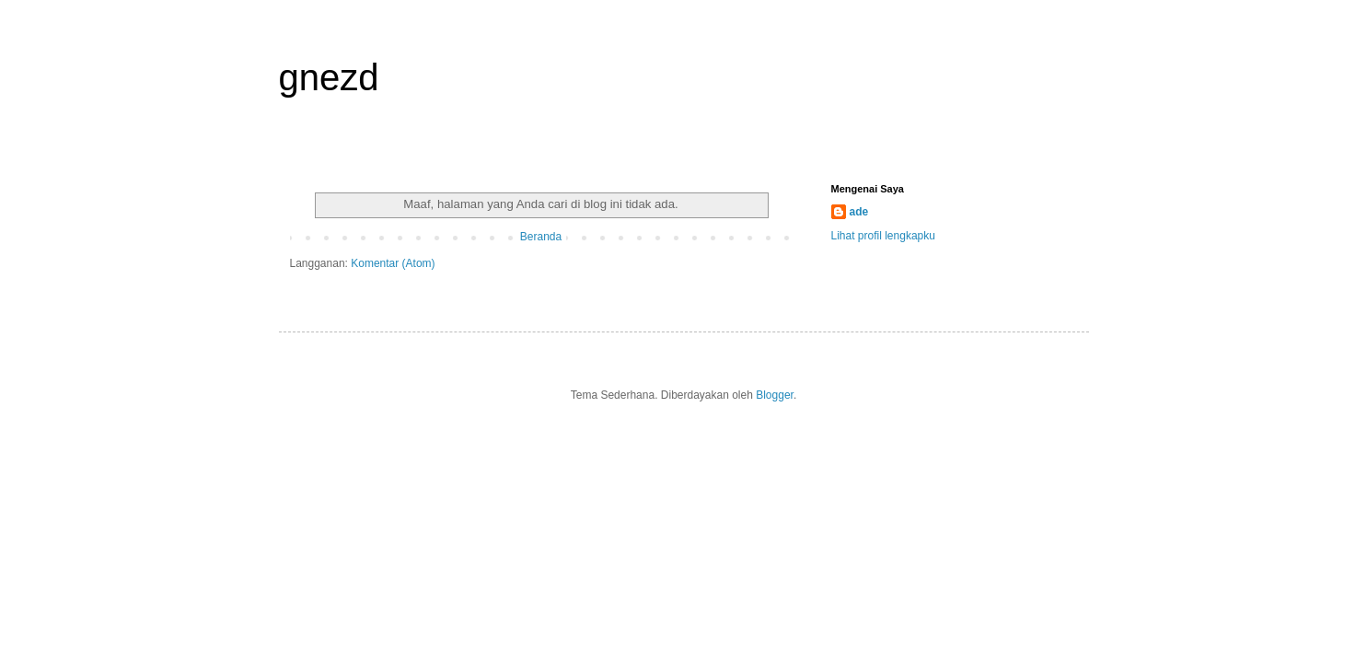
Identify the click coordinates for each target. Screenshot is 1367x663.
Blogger (775, 395)
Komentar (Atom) (392, 263)
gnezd (329, 77)
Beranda (541, 236)
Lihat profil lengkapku (883, 235)
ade (859, 211)
